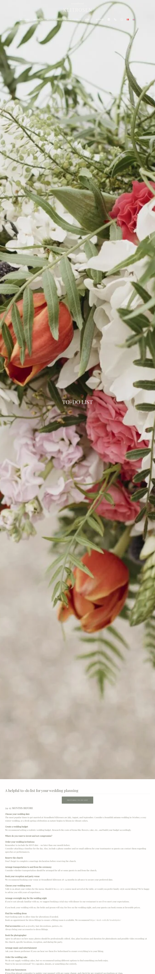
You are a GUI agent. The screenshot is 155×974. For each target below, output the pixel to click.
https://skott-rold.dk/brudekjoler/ (105, 920)
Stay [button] (88, 19)
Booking (25, 19)
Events (100, 19)
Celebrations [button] (72, 19)
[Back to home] (77, 7)
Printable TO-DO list (77, 800)
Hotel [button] (38, 19)
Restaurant (53, 19)
